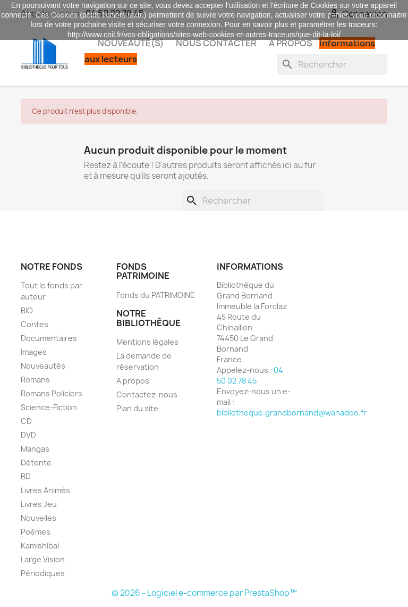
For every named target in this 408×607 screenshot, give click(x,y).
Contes (34, 324)
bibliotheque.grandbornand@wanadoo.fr (292, 413)
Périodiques (43, 573)
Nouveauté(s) (131, 43)
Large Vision (43, 559)
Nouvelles (38, 518)
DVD (28, 435)
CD (26, 421)
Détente (36, 463)
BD (26, 476)
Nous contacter (216, 43)
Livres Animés (45, 490)
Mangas (35, 449)
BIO (27, 310)
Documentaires (49, 338)
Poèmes (35, 532)
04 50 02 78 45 (250, 375)
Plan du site (137, 408)
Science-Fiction (49, 407)
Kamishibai (40, 546)
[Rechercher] (332, 64)
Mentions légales (147, 342)
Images (34, 352)
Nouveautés (43, 366)
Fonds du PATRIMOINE (155, 295)
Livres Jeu (39, 504)
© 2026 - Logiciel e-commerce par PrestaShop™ (204, 592)
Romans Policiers (51, 393)
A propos (290, 43)
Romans (35, 380)
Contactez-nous (146, 394)
